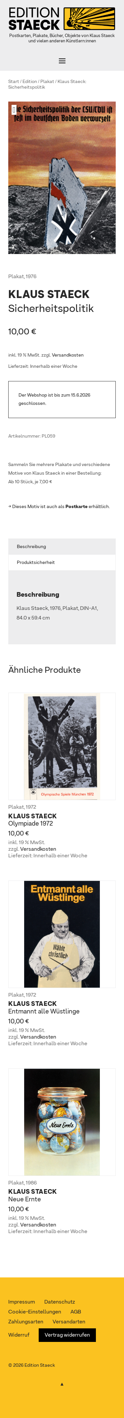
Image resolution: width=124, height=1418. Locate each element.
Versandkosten (68, 355)
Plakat (47, 81)
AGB (75, 1312)
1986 (31, 1183)
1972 (31, 807)
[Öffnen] (62, 61)
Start (13, 81)
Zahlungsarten (25, 1322)
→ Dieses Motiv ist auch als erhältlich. (59, 506)
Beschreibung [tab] (31, 546)
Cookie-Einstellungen (34, 1312)
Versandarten (69, 1322)
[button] (16, 110)
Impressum (21, 1302)
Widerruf (18, 1335)
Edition (29, 81)
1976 (31, 276)
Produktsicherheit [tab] (36, 562)
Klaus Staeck (71, 81)
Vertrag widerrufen (67, 1335)
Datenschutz (59, 1302)
